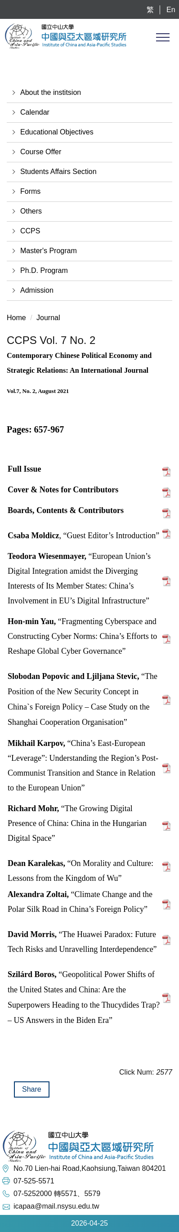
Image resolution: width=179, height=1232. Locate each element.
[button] (89, 93)
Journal (48, 317)
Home (16, 317)
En (170, 9)
